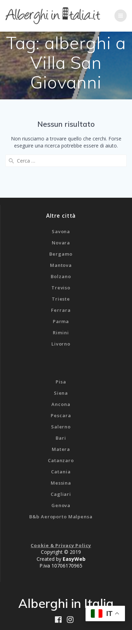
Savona (61, 231)
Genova (60, 505)
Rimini (61, 332)
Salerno (61, 427)
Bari (61, 438)
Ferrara (60, 310)
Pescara (61, 415)
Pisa (61, 382)
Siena (61, 393)
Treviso (60, 287)
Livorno (60, 344)
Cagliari (61, 494)
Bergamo (60, 254)
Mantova (61, 265)
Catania (60, 471)
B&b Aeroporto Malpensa (60, 516)
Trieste (61, 299)
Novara (61, 242)
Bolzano (61, 276)
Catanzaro (61, 460)
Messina (61, 483)
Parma (61, 321)
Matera (61, 449)
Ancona (60, 404)
